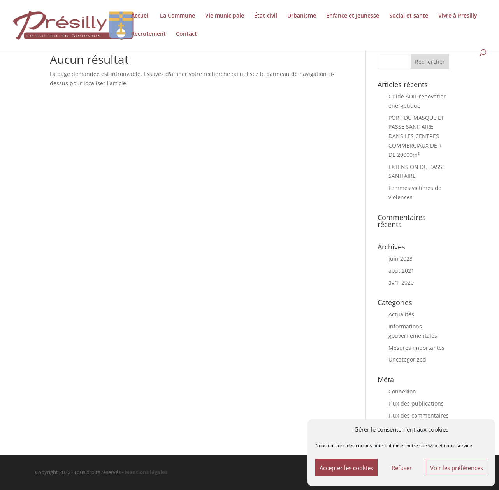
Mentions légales (146, 472)
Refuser (402, 468)
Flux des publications (416, 403)
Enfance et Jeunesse (352, 16)
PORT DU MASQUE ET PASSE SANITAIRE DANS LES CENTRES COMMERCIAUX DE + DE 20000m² (416, 136)
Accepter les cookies (346, 468)
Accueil (140, 16)
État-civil (265, 16)
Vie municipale (224, 16)
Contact (186, 34)
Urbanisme (301, 16)
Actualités (401, 314)
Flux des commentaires (418, 415)
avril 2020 (401, 282)
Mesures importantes (416, 347)
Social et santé (408, 16)
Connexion (402, 391)
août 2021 (401, 270)
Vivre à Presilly (457, 16)
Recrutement (148, 34)
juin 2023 (400, 258)
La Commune (177, 16)
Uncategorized (407, 359)
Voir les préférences (456, 468)
